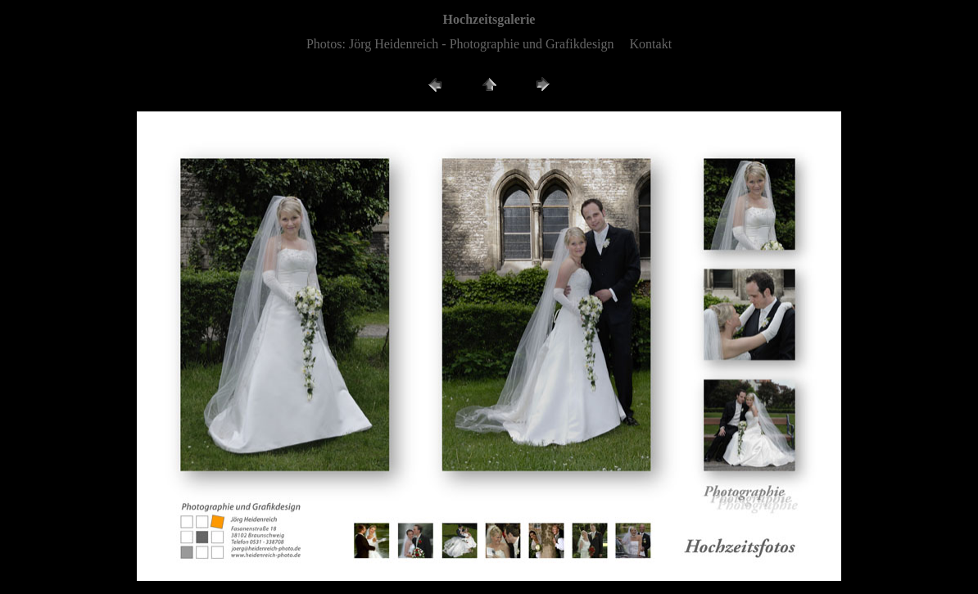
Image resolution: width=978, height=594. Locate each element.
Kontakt (651, 44)
